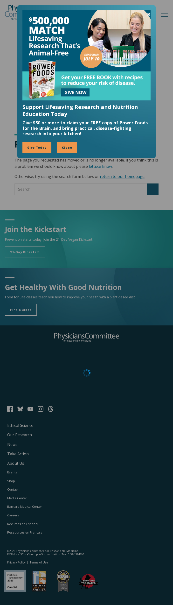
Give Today (37, 147)
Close (67, 147)
